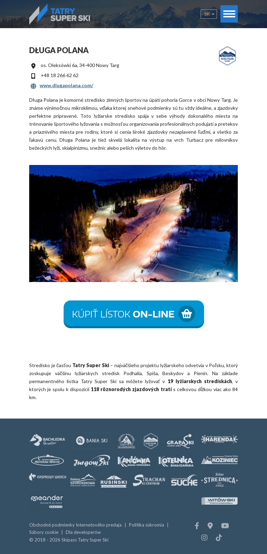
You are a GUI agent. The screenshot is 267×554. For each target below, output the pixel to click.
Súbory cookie (43, 532)
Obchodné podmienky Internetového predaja (75, 525)
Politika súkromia (146, 525)
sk (207, 14)
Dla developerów (83, 532)
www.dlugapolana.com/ (66, 85)
